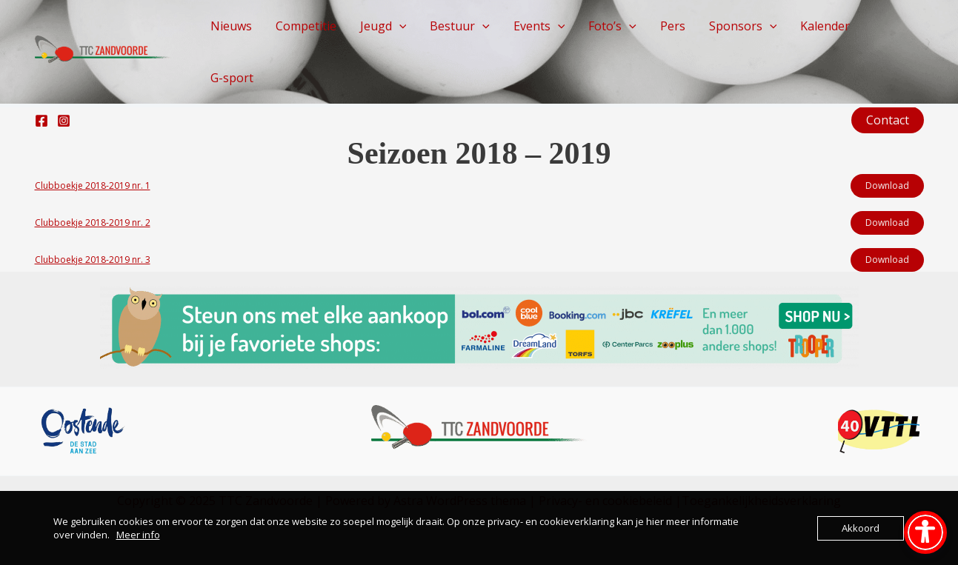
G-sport (231, 78)
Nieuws (231, 26)
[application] (399, 26)
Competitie (306, 26)
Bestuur (460, 26)
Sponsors (743, 26)
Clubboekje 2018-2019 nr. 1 (92, 185)
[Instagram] (63, 120)
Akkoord (860, 528)
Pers (672, 26)
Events (539, 26)
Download (887, 185)
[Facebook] (41, 120)
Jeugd (383, 26)
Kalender (825, 26)
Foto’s (612, 26)
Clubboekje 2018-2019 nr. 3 (92, 259)
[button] (887, 120)
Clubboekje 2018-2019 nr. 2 (92, 222)
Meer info (138, 534)
